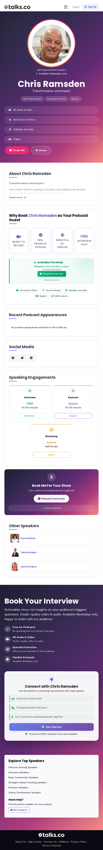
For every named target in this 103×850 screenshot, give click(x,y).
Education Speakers (19, 772)
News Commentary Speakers (24, 777)
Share (41, 150)
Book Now (30, 419)
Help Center (35, 841)
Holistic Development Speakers (25, 792)
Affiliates (64, 841)
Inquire (73, 419)
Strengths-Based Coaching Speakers (28, 782)
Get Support (19, 810)
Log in (75, 7)
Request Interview (51, 276)
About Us (20, 841)
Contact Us (50, 841)
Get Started (51, 727)
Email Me (17, 150)
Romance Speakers (18, 787)
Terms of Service (51, 845)
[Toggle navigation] (65, 7)
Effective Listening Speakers (23, 767)
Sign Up (90, 7)
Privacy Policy (78, 841)
